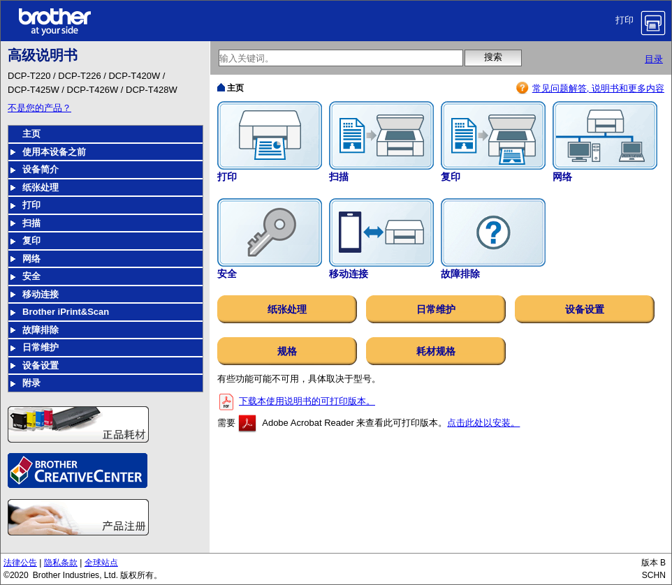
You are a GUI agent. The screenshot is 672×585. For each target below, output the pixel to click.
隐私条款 (61, 563)
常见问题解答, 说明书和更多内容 (598, 88)
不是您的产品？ (39, 108)
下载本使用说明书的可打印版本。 (307, 401)
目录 (654, 59)
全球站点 (101, 563)
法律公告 (20, 563)
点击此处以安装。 (483, 422)
